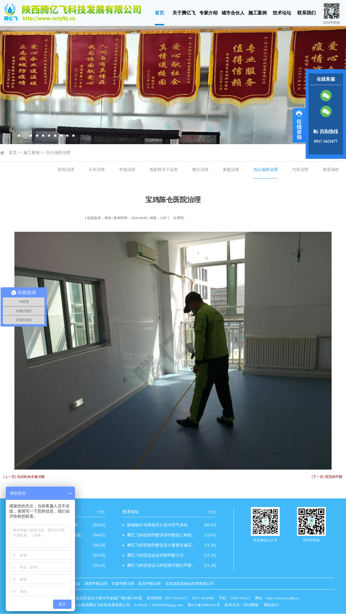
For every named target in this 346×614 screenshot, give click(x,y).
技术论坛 (282, 12)
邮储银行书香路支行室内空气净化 (157, 525)
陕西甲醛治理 (96, 583)
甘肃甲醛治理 (123, 583)
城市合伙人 (233, 12)
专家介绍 (208, 12)
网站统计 (271, 605)
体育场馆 (331, 169)
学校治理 (127, 169)
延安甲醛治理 (149, 583)
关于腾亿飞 (183, 12)
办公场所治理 (58, 152)
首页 (159, 12)
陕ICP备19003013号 (204, 605)
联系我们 (306, 12)
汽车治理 (300, 169)
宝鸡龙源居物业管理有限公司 (189, 583)
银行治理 (200, 169)
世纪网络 (250, 605)
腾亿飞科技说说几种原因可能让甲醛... (161, 565)
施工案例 (257, 12)
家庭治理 (231, 169)
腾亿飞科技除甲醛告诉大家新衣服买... (161, 545)
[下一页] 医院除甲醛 (327, 477)
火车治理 (97, 169)
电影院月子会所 (164, 169)
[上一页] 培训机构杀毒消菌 (24, 477)
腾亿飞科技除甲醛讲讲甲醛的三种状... (161, 535)
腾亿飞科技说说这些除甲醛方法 (155, 555)
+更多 (100, 512)
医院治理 (66, 169)
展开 (299, 125)
